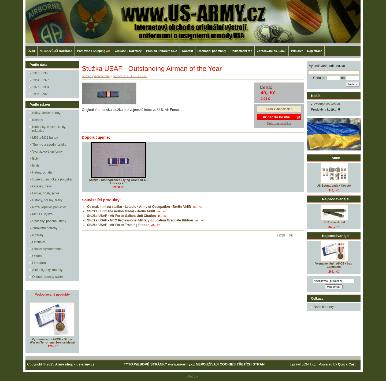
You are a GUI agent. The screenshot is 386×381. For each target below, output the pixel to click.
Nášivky (37, 235)
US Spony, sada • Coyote (334, 185)
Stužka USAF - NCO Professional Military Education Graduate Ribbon (140, 220)
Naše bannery (324, 307)
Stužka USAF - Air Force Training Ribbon (118, 225)
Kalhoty (37, 120)
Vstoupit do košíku (327, 104)
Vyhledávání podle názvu (327, 66)
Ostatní (37, 256)
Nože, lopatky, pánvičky (49, 207)
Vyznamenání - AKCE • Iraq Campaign (333, 265)
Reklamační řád (241, 50)
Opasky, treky (41, 186)
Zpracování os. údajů (271, 50)
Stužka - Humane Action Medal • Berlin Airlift (121, 211)
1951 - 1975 (40, 80)
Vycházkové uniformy (47, 151)
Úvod (31, 50)
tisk (291, 234)
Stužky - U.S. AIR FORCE (130, 76)
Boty (35, 158)
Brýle (35, 165)
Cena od (319, 78)
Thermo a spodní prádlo (49, 144)
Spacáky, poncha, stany (49, 221)
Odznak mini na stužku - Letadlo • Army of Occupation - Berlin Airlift (139, 207)
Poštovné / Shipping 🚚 (93, 50)
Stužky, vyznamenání (47, 249)
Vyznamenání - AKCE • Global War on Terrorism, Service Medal (52, 341)
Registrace (314, 50)
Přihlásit (296, 50)
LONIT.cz (309, 364)
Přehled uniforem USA (161, 50)
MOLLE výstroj (42, 214)
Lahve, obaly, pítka (45, 193)
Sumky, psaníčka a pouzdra (52, 179)
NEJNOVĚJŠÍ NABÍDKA (56, 50)
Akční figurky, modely (47, 270)
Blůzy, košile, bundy (46, 113)
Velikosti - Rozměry (128, 50)
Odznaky (38, 242)
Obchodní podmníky (212, 50)
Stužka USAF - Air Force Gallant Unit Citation (121, 216)
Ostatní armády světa (47, 277)
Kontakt (187, 50)
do (343, 78)
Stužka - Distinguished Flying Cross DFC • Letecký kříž (118, 181)
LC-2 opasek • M (334, 222)
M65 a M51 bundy (45, 137)
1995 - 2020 (40, 94)
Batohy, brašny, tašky (47, 200)
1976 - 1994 (40, 87)
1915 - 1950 (40, 73)
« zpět (281, 234)
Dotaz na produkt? (279, 123)
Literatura (39, 263)
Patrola (193, 376)
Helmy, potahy (42, 172)
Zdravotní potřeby (44, 228)
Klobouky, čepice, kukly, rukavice (49, 129)
